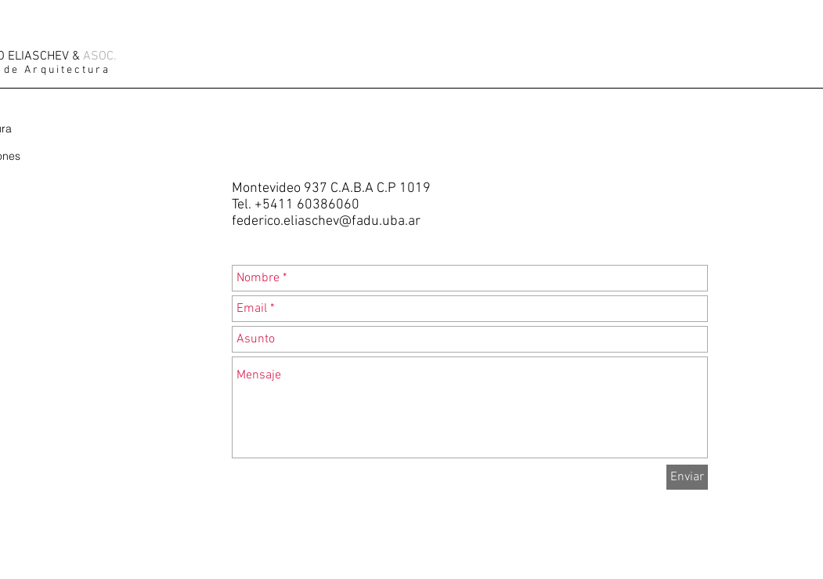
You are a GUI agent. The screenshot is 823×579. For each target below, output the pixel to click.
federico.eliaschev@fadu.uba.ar (326, 221)
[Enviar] (687, 477)
